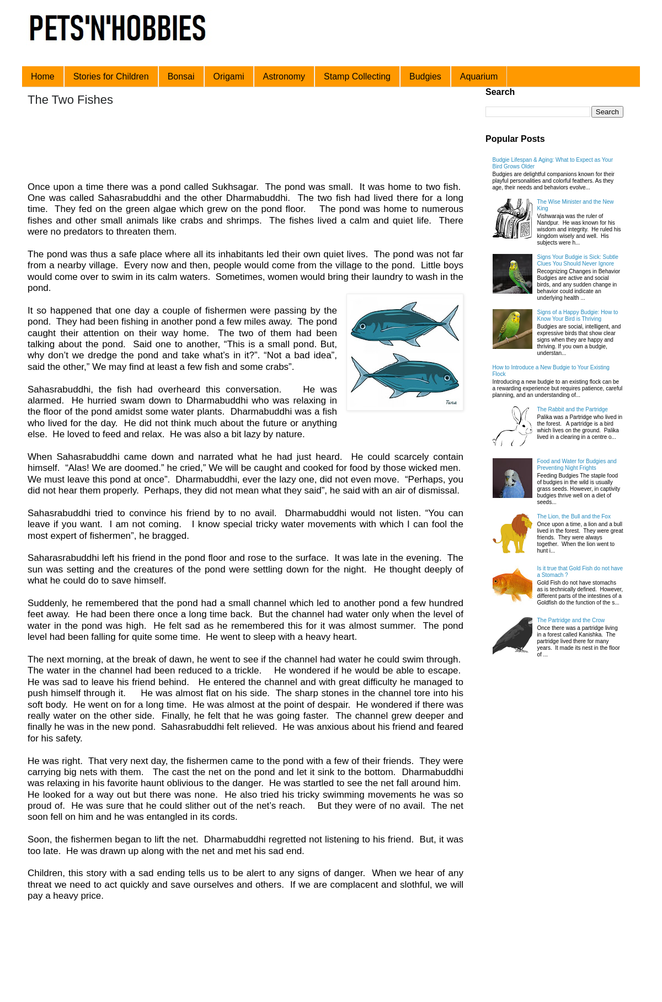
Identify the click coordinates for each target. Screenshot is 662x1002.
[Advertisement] (236, 145)
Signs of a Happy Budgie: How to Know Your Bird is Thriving (577, 315)
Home (43, 76)
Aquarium (479, 76)
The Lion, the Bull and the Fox (574, 516)
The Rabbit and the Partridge (572, 409)
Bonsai (181, 76)
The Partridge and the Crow (571, 620)
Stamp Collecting (357, 76)
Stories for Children (111, 76)
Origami (228, 76)
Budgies (425, 76)
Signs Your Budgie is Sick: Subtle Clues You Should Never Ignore (577, 260)
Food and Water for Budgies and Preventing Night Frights (577, 464)
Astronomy (284, 76)
